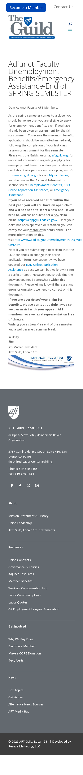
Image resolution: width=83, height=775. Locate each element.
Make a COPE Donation (24, 653)
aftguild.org (60, 155)
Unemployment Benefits (45, 185)
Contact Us (64, 6)
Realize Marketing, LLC (24, 746)
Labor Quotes (17, 602)
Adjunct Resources (21, 574)
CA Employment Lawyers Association (33, 609)
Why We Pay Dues (20, 639)
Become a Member (26, 7)
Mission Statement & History (28, 516)
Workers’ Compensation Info (28, 588)
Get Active (15, 697)
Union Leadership (20, 523)
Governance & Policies (23, 567)
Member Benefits (20, 581)
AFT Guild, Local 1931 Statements (31, 530)
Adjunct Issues (58, 175)
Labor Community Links (24, 595)
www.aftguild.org (24, 175)
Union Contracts (19, 560)
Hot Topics (15, 690)
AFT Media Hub (18, 711)
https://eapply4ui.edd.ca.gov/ (37, 220)
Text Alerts (16, 660)
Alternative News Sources (26, 704)
